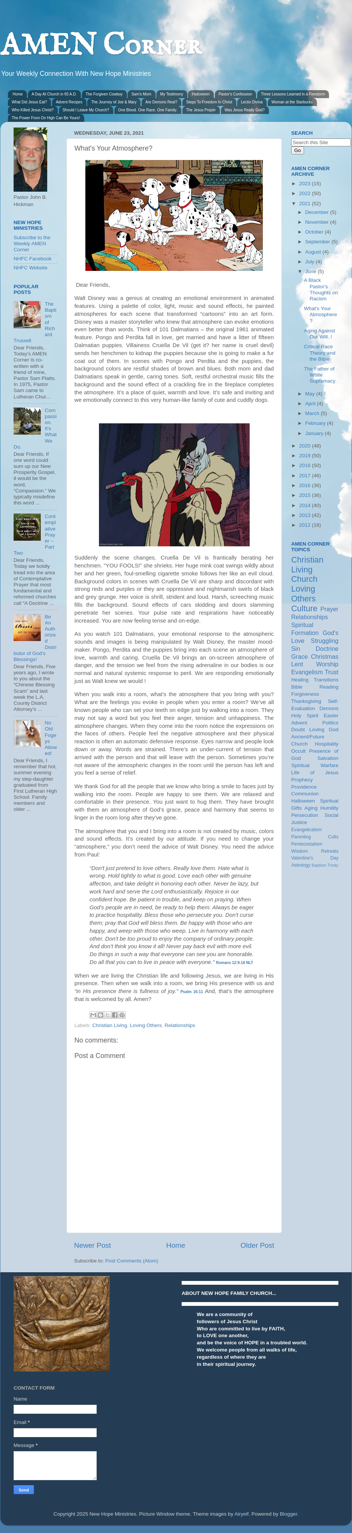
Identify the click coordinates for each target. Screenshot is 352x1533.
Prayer (329, 609)
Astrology (300, 865)
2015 (305, 495)
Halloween (201, 94)
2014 (305, 505)
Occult (298, 751)
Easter (331, 715)
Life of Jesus (314, 772)
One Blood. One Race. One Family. (148, 110)
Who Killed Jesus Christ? (33, 110)
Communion (305, 793)
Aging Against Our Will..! (319, 334)
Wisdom (299, 851)
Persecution (304, 815)
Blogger (288, 1514)
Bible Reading (314, 687)
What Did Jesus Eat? (29, 102)
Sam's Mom (141, 94)
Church (304, 579)
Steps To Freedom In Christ (209, 102)
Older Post (257, 1245)
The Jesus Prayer (201, 110)
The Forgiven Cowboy (104, 94)
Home (18, 94)
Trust (331, 672)
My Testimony (171, 94)
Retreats (329, 851)
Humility (329, 808)
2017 (305, 475)
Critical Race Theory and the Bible (319, 352)
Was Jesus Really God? (245, 110)
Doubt (298, 729)
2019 (305, 455)
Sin (295, 648)
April (311, 403)
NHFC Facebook (33, 258)
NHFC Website (31, 268)
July (310, 261)
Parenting (301, 837)
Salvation (327, 758)
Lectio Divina (251, 102)
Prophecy (302, 780)
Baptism (319, 865)
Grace (299, 656)
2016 (305, 485)
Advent (299, 723)
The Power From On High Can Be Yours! (46, 118)
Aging (311, 808)
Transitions (325, 680)
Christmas (324, 656)
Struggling (324, 640)
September (318, 241)
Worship (327, 664)
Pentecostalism (306, 844)
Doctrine (327, 648)
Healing (300, 680)
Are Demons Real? (161, 102)
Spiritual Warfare (314, 765)
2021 (305, 203)
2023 (305, 183)
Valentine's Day (314, 858)
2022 (305, 193)
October (315, 232)
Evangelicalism (306, 829)
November (317, 222)
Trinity (332, 865)
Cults (333, 837)
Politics (330, 723)
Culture (304, 608)
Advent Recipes (69, 102)
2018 (305, 465)
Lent (297, 664)
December (317, 212)
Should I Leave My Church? (86, 110)
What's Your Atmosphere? (320, 314)
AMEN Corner (100, 46)
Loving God (323, 729)
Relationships (180, 1025)
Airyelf (242, 1514)
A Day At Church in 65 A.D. (54, 94)
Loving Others (146, 1025)
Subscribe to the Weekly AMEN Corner (32, 243)
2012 (305, 525)
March (313, 413)
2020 (305, 446)
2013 (305, 515)
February (316, 423)
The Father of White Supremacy (319, 375)
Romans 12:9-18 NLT (234, 963)
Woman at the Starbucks (292, 102)
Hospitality (326, 744)
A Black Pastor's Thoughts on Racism (321, 289)
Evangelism (307, 672)
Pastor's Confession (235, 94)
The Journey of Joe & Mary (113, 102)
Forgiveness (305, 694)
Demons (329, 708)
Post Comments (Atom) (131, 1261)
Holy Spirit (304, 715)
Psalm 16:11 (192, 992)
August (314, 252)
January (315, 433)
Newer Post (92, 1245)
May (310, 394)
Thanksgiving (306, 701)
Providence (304, 787)
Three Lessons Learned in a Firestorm (293, 94)
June (311, 271)
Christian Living (109, 1025)
